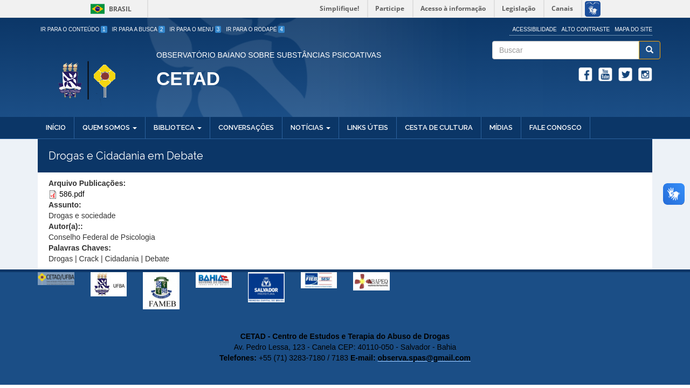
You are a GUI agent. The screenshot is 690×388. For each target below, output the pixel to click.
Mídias (501, 127)
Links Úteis (367, 127)
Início (56, 127)
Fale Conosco (555, 127)
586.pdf (72, 194)
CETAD (188, 78)
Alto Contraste (586, 29)
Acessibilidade (534, 29)
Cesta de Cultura (439, 127)
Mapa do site (633, 29)
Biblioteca (178, 127)
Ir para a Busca (138, 29)
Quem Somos (109, 127)
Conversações (246, 127)
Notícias (310, 127)
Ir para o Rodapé (255, 29)
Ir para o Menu (196, 29)
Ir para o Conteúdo (73, 29)
